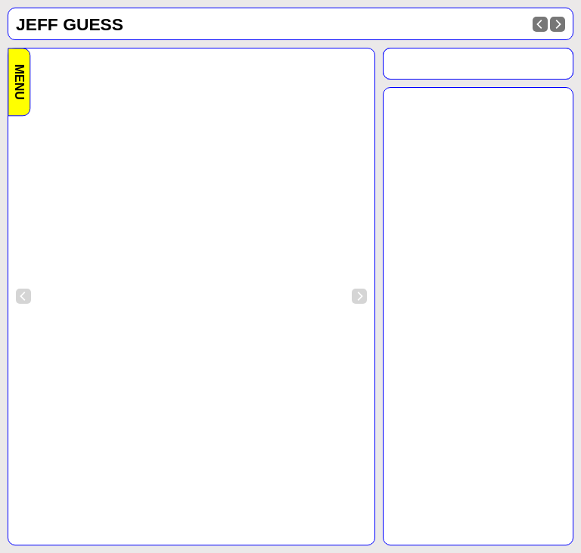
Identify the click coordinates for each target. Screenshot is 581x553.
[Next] (557, 24)
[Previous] (540, 24)
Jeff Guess (69, 24)
